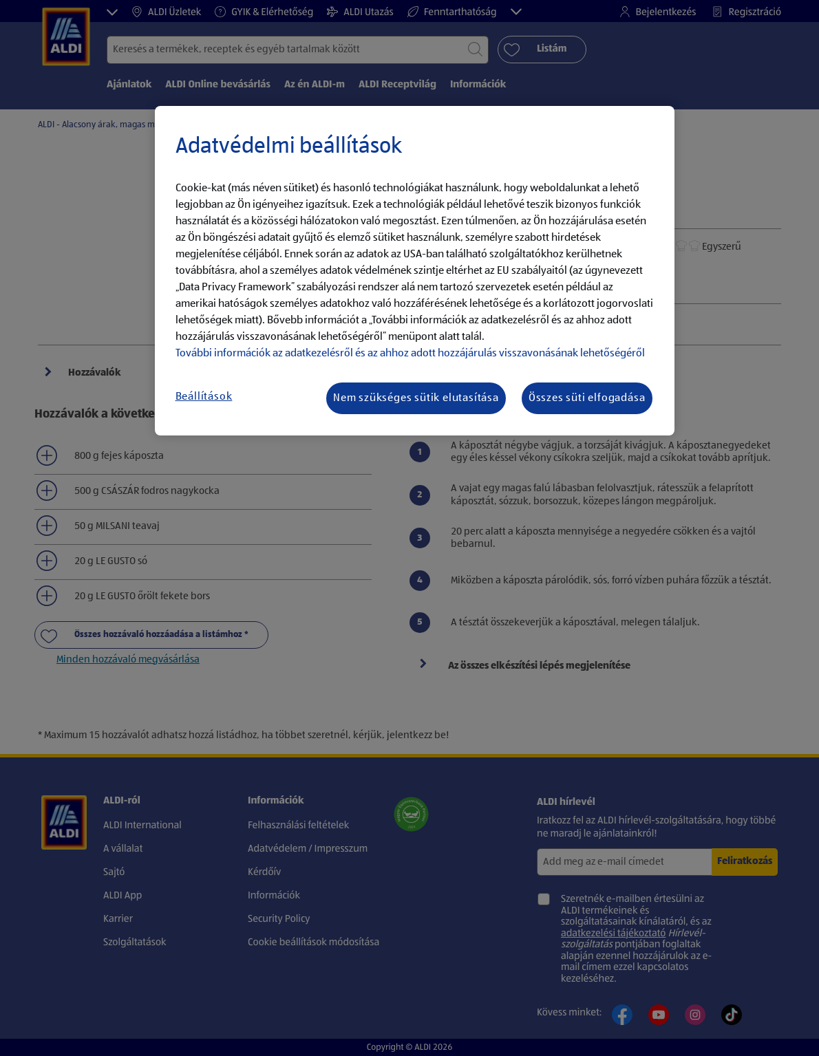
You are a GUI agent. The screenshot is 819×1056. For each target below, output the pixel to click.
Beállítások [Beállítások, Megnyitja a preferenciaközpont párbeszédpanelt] (204, 396)
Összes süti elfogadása (587, 398)
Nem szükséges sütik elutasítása (416, 398)
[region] (414, 271)
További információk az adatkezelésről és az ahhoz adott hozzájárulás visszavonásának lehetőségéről (410, 353)
